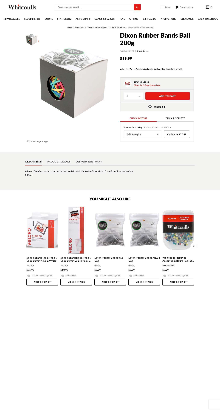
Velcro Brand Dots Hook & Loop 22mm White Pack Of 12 (76, 259)
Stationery (64, 18)
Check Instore (138, 118)
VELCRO (30, 265)
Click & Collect (175, 118)
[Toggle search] (141, 7)
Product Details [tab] (59, 161)
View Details (76, 282)
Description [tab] (33, 161)
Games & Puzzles (105, 18)
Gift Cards (149, 18)
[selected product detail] (26, 154)
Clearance (187, 18)
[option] (33, 161)
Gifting (133, 18)
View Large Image (37, 141)
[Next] (193, 246)
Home (69, 27)
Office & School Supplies (97, 27)
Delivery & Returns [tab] (89, 161)
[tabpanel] (110, 174)
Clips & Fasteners (117, 27)
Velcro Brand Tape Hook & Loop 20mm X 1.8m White (41, 259)
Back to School (208, 18)
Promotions (168, 18)
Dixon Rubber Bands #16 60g (108, 259)
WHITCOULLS (168, 265)
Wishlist (157, 106)
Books (49, 18)
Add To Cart (42, 282)
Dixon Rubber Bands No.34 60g (144, 259)
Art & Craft (83, 18)
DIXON (97, 265)
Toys (122, 18)
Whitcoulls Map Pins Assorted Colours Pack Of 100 (177, 259)
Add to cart (167, 96)
